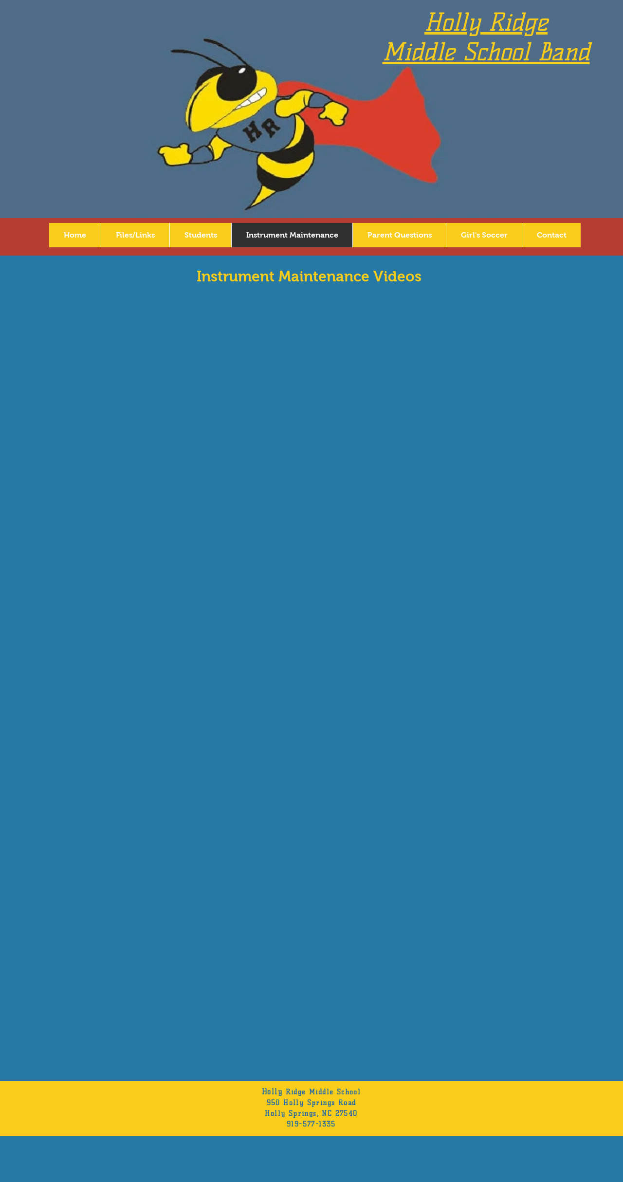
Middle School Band (486, 52)
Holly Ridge (486, 22)
